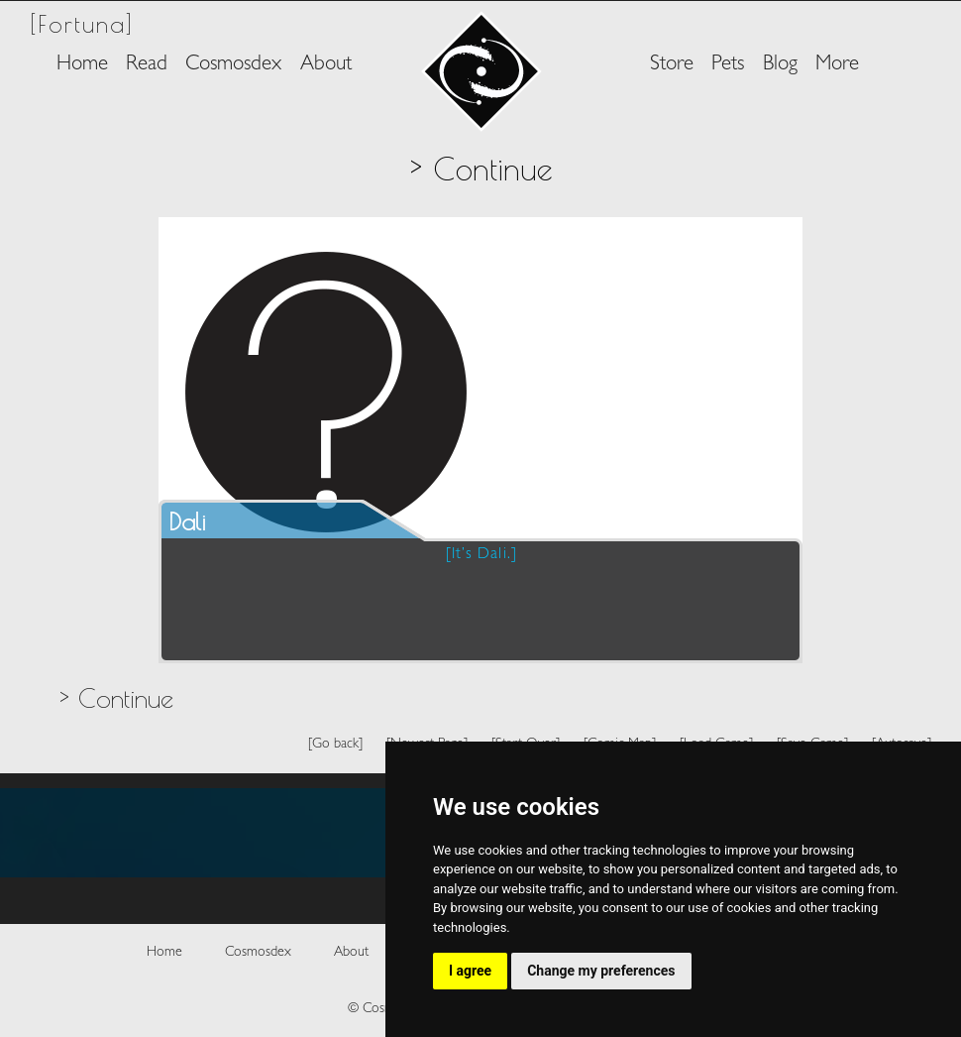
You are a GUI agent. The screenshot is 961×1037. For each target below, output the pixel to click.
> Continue (115, 698)
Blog (780, 65)
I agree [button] (470, 971)
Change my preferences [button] (601, 971)
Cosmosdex (233, 65)
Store (672, 65)
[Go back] (335, 744)
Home (82, 65)
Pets (727, 65)
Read (146, 65)
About (326, 65)
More (837, 65)
